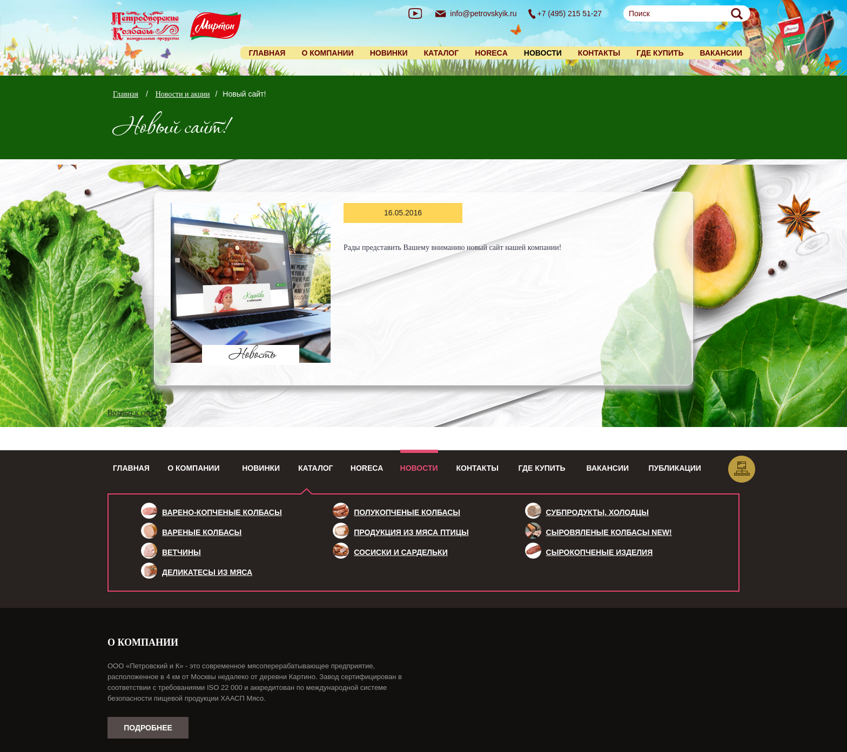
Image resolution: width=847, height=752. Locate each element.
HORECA (491, 53)
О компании (327, 53)
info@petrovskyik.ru (483, 13)
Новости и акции (183, 94)
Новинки (389, 53)
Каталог (441, 53)
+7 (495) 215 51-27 (569, 13)
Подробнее (148, 727)
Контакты (599, 53)
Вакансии (721, 53)
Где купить (659, 53)
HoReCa (367, 468)
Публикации (675, 468)
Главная (266, 53)
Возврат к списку (135, 413)
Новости (419, 468)
